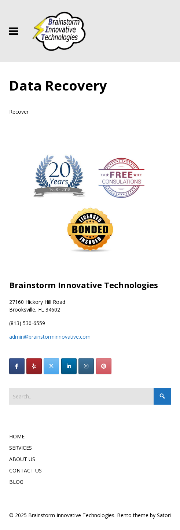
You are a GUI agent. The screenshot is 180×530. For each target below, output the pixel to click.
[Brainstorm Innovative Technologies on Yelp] (34, 366)
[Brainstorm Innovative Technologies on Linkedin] (69, 366)
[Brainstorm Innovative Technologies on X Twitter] (51, 366)
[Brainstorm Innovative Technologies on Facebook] (17, 366)
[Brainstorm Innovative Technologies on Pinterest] (103, 366)
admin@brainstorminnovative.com (50, 336)
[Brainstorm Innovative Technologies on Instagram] (86, 366)
